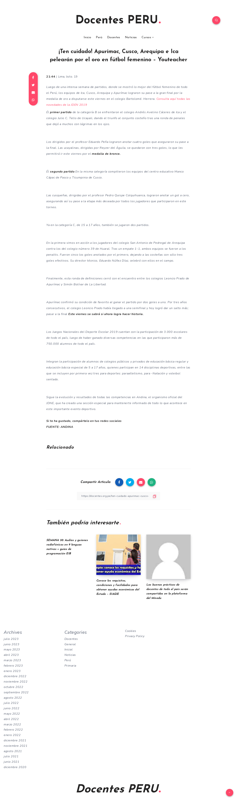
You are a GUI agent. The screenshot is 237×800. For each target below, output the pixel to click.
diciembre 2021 (15, 740)
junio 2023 (11, 644)
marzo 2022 (12, 724)
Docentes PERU (118, 20)
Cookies (130, 631)
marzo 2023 (12, 660)
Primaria (70, 666)
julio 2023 (11, 639)
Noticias (131, 37)
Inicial (68, 649)
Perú (99, 37)
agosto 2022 (13, 698)
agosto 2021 (13, 751)
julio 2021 (11, 756)
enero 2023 (12, 671)
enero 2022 (12, 735)
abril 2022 (11, 719)
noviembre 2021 (15, 746)
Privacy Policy (134, 636)
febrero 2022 (13, 730)
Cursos (146, 37)
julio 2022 (11, 703)
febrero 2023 (13, 666)
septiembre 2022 (16, 692)
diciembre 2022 (15, 676)
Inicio (87, 37)
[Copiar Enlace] (118, 496)
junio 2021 (11, 762)
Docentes (113, 37)
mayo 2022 (12, 714)
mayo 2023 (12, 649)
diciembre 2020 (15, 767)
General (70, 644)
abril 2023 (11, 655)
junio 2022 (11, 708)
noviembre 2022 (15, 682)
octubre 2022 (13, 687)
